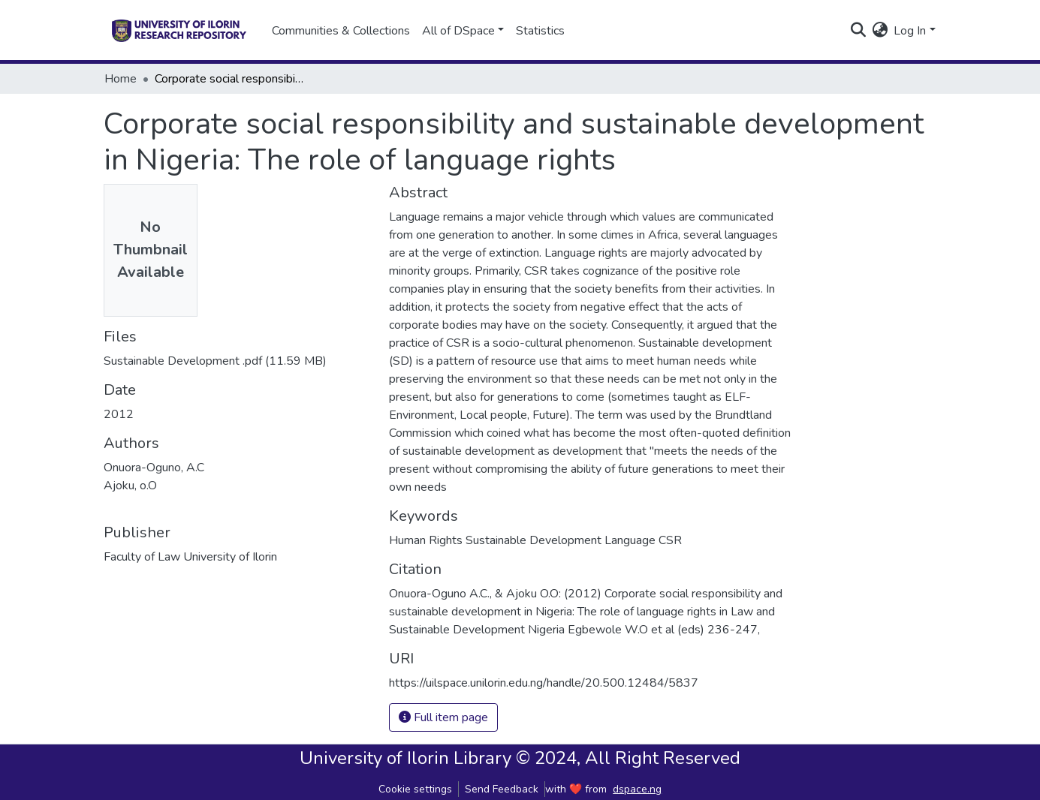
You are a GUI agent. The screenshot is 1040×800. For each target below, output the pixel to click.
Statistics (540, 31)
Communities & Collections (341, 31)
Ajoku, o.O (130, 485)
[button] (879, 31)
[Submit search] (858, 31)
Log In (910, 31)
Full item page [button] (443, 717)
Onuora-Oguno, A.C (154, 467)
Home (120, 79)
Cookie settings (415, 789)
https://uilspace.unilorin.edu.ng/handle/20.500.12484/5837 (543, 683)
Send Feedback (501, 789)
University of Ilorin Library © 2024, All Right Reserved (520, 758)
